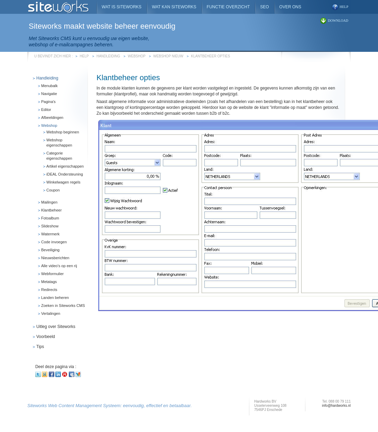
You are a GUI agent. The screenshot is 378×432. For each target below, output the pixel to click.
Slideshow (49, 226)
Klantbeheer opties (210, 56)
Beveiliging (50, 250)
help (344, 7)
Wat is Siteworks (121, 6)
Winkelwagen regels (63, 182)
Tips (40, 346)
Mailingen (49, 202)
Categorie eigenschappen (59, 155)
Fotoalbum (50, 218)
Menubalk (49, 86)
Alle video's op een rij (59, 266)
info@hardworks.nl (336, 405)
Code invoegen (54, 242)
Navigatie (49, 94)
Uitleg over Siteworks (55, 326)
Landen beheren (55, 297)
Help (84, 56)
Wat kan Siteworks (174, 6)
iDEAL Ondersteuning (64, 174)
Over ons (290, 6)
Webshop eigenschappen (59, 142)
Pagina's (48, 102)
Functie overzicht (228, 6)
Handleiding (108, 56)
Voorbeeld (45, 336)
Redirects (49, 290)
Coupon (53, 190)
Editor (46, 109)
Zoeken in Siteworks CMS (63, 305)
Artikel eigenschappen (65, 166)
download (338, 20)
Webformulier (52, 274)
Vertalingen (50, 313)
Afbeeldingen (52, 117)
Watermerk (50, 234)
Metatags (49, 282)
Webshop (137, 56)
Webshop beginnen (62, 132)
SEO (264, 6)
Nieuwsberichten (55, 258)
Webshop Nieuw (168, 56)
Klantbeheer (51, 210)
